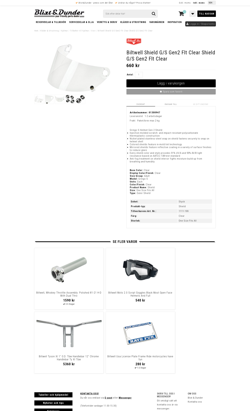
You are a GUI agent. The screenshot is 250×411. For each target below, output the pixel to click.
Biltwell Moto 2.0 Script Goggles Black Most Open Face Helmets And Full (101, 295)
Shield (182, 206)
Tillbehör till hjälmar (79, 31)
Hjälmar (64, 31)
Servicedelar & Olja (81, 22)
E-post (108, 333)
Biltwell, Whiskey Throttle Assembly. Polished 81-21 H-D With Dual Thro (55, 295)
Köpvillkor (39, 369)
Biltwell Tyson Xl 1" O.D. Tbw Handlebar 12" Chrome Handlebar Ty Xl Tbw (146, 295)
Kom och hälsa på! (90, 349)
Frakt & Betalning (43, 366)
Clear (182, 216)
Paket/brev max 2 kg (148, 120)
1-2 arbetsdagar (153, 116)
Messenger (125, 333)
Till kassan (206, 13)
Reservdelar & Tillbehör (51, 22)
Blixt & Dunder (195, 333)
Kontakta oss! (89, 329)
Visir (93, 31)
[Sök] (130, 14)
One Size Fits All (188, 220)
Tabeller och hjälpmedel (53, 330)
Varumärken (156, 22)
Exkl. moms (185, 3)
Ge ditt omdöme (201, 104)
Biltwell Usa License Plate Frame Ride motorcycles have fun (192, 294)
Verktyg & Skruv (107, 22)
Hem (36, 31)
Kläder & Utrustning (133, 22)
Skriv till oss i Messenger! (166, 331)
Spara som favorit (171, 91)
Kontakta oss (195, 337)
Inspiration (175, 22)
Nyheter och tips (53, 339)
